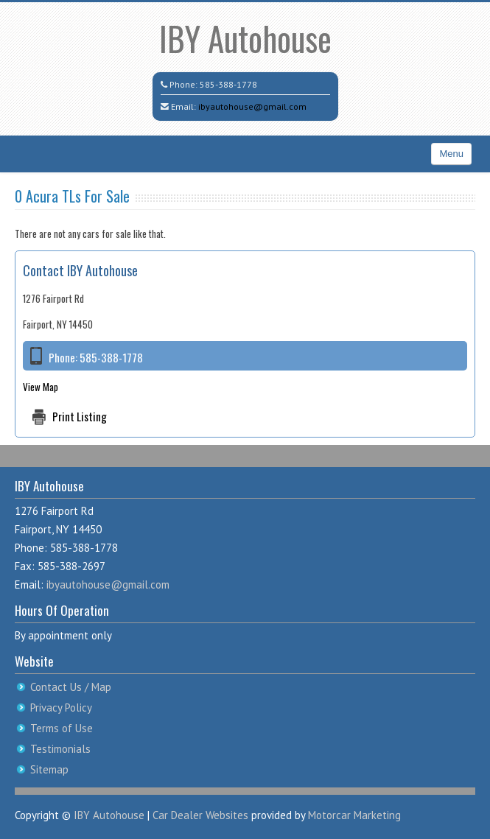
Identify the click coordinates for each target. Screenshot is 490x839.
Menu (451, 153)
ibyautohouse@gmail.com (252, 106)
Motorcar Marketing (354, 815)
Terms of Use (61, 728)
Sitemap (49, 769)
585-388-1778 (228, 84)
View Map (40, 386)
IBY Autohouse (245, 38)
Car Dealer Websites (200, 815)
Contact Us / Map (70, 687)
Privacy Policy (61, 708)
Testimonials (60, 749)
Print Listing (79, 416)
